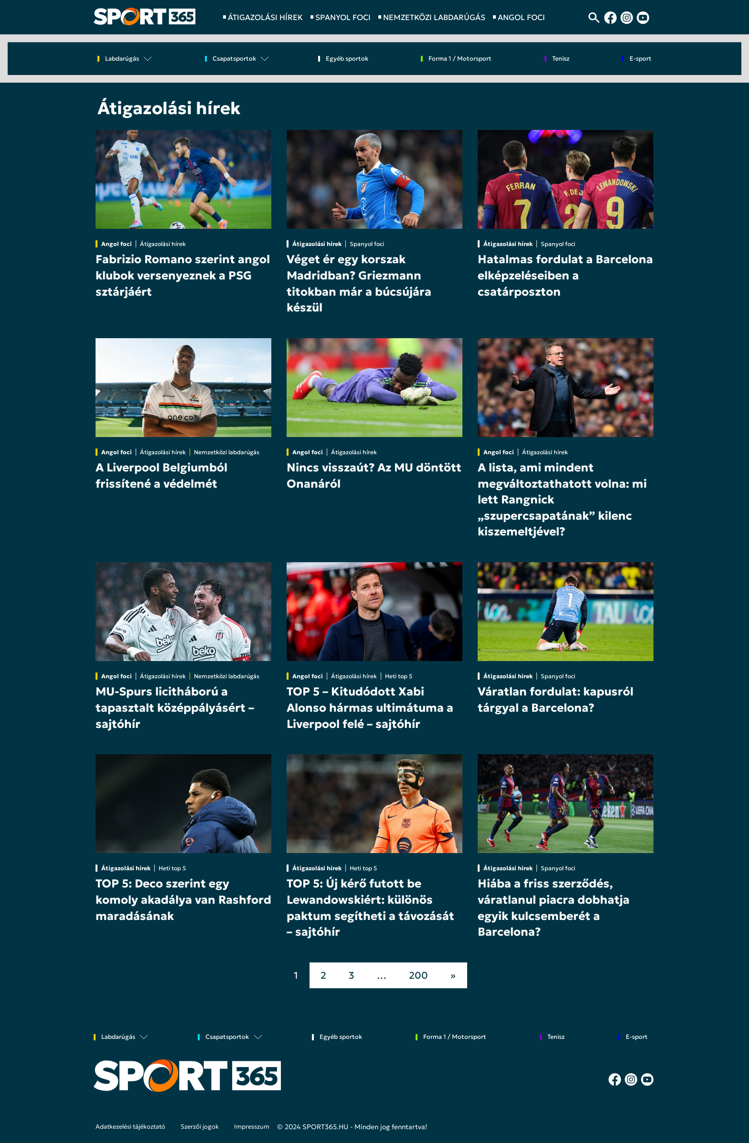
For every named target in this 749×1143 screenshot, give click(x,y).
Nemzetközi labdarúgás (226, 452)
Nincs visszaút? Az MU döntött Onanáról (374, 475)
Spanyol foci (367, 243)
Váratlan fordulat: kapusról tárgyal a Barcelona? (555, 699)
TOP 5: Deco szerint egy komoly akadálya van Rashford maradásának (183, 899)
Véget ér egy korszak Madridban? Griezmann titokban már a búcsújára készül (359, 283)
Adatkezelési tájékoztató (130, 1127)
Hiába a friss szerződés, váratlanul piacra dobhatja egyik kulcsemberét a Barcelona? (554, 907)
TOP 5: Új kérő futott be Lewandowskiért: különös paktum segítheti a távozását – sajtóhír (370, 907)
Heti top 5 (398, 676)
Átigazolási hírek (163, 243)
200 (418, 975)
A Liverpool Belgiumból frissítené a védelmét (161, 475)
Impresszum (251, 1127)
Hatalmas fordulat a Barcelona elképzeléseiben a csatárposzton (565, 275)
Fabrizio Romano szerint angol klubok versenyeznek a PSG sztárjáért (183, 275)
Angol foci (116, 243)
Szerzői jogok (200, 1127)
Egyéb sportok (347, 59)
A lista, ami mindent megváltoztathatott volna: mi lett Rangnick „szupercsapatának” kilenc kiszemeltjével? (562, 499)
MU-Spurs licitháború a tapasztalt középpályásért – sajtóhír (175, 707)
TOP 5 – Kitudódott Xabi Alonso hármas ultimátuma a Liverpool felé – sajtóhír (370, 707)
